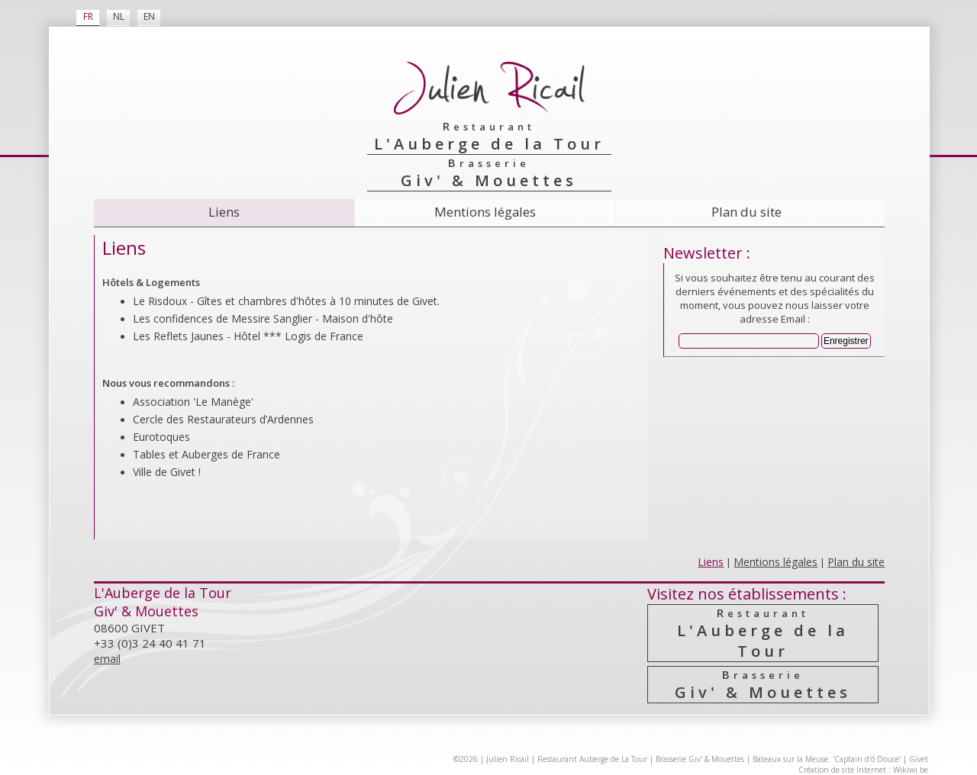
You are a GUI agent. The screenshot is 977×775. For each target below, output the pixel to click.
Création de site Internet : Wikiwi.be (863, 769)
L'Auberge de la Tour (763, 633)
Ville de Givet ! (167, 472)
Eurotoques (161, 436)
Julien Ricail (507, 759)
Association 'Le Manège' (193, 401)
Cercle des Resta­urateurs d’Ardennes (223, 419)
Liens (224, 211)
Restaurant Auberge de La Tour (592, 759)
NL (118, 16)
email (107, 658)
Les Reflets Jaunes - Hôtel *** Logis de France (248, 336)
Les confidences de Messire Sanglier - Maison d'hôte (263, 318)
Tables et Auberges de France (206, 454)
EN (149, 16)
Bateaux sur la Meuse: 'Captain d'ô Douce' (827, 759)
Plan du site (746, 211)
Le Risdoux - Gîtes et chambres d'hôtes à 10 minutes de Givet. (286, 301)
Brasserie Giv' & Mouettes (700, 759)
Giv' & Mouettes (763, 685)
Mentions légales (485, 211)
